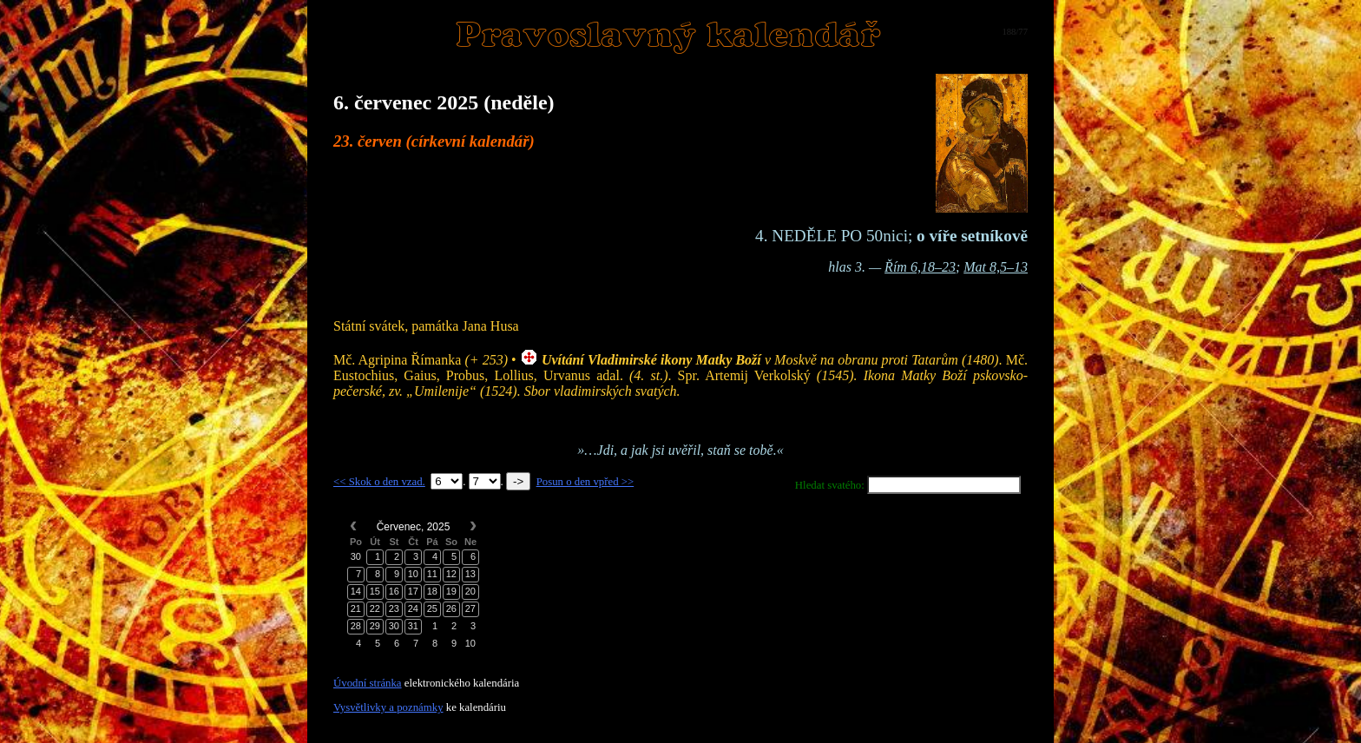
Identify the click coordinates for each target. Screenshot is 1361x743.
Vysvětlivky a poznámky (388, 707)
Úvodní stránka (367, 683)
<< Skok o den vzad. (379, 482)
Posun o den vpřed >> (585, 482)
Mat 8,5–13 (995, 267)
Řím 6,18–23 (920, 267)
